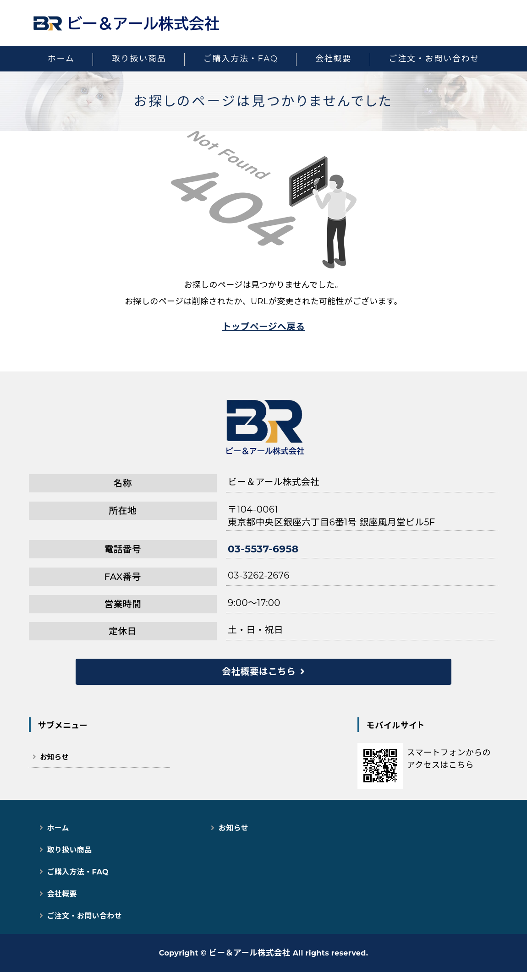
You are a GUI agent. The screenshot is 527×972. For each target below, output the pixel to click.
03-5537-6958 (263, 549)
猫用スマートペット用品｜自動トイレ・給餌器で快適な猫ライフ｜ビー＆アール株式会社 (126, 23)
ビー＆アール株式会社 (250, 952)
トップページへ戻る (263, 326)
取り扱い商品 (139, 59)
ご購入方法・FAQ (240, 59)
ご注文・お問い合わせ (434, 59)
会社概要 (333, 59)
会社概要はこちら (259, 671)
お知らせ (54, 757)
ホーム (61, 59)
